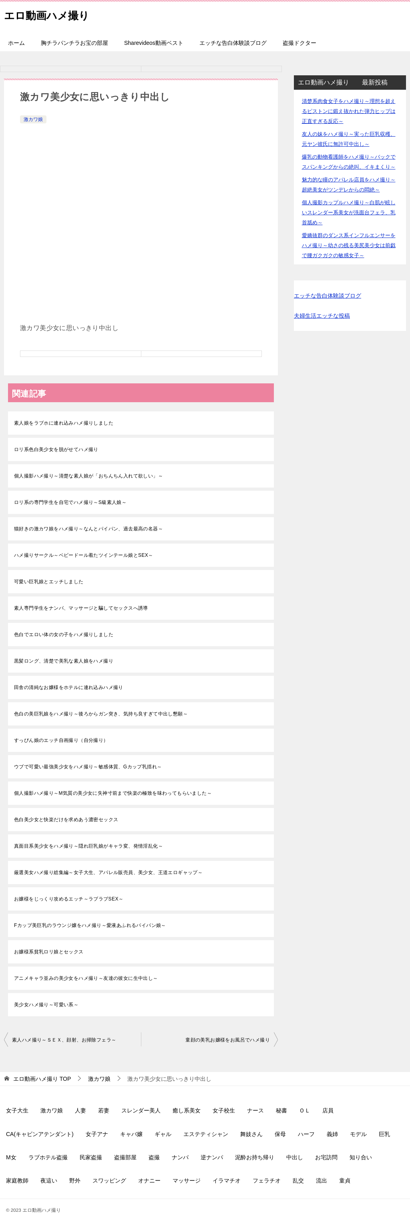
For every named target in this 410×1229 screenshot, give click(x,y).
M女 (11, 1157)
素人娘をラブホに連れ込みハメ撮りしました (63, 423)
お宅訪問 (326, 1157)
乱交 (298, 1180)
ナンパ (180, 1157)
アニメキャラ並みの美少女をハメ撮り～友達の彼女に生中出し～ (86, 978)
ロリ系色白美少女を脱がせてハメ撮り (56, 449)
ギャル (163, 1134)
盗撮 (154, 1157)
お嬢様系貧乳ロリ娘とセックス (49, 952)
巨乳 (384, 1134)
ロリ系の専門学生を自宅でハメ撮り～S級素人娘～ (70, 502)
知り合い (361, 1157)
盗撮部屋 (125, 1157)
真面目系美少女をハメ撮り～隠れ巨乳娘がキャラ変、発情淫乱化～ (88, 846)
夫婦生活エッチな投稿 (322, 315)
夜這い (48, 1180)
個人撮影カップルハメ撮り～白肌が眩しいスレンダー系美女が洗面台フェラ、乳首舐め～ (349, 212)
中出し (294, 1157)
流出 (321, 1180)
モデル (358, 1134)
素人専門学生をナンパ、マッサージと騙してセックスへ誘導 (81, 608)
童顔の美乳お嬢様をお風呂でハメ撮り (227, 1040)
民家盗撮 (91, 1157)
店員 (328, 1110)
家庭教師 (17, 1180)
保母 (280, 1134)
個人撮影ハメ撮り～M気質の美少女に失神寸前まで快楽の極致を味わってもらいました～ (113, 793)
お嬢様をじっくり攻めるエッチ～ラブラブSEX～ (68, 899)
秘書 (281, 1110)
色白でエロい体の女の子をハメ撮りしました (63, 634)
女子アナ (97, 1134)
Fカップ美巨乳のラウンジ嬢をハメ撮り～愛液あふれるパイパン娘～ (90, 925)
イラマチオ (227, 1180)
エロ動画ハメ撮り (53, 14)
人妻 (80, 1110)
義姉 (332, 1134)
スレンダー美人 (141, 1110)
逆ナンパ (212, 1157)
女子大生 (17, 1110)
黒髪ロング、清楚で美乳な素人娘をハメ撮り (63, 661)
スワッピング (109, 1180)
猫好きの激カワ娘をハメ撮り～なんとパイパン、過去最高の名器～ (88, 529)
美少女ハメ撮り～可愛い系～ (46, 1004)
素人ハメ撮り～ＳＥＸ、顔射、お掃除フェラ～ (64, 1040)
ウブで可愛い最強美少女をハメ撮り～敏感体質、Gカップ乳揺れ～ (88, 767)
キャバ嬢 (131, 1134)
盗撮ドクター (299, 43)
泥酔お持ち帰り (254, 1157)
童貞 (344, 1180)
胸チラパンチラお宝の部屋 (74, 43)
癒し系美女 (187, 1110)
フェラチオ (267, 1180)
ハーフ (306, 1134)
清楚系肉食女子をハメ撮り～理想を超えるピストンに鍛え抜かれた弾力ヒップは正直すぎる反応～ (349, 111)
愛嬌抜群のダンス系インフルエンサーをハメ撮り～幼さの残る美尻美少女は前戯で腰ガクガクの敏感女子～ (349, 245)
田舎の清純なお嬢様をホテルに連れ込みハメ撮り (68, 687)
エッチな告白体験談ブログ (233, 43)
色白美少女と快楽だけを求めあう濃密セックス (66, 819)
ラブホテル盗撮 (48, 1157)
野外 (74, 1180)
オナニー (149, 1180)
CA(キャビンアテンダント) (40, 1134)
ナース (255, 1110)
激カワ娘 (33, 119)
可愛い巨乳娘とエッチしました (49, 581)
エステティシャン (205, 1134)
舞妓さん (251, 1134)
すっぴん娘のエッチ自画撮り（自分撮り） (61, 740)
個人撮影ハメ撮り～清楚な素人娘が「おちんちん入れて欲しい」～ (88, 476)
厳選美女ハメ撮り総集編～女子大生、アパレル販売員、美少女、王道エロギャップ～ (108, 872)
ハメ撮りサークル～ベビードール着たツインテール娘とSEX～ (83, 555)
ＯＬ (304, 1110)
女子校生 (224, 1110)
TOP (42, 1079)
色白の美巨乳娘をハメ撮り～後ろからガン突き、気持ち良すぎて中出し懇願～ (101, 714)
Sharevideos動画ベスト (153, 43)
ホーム (16, 43)
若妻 (103, 1110)
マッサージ (187, 1180)
